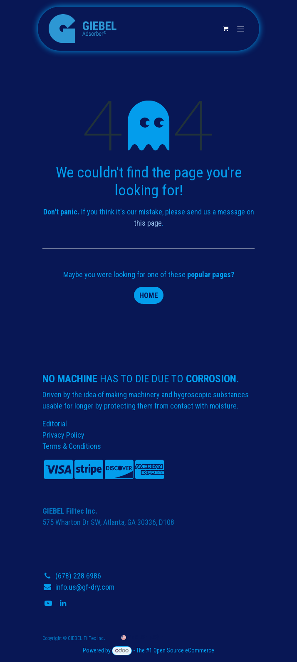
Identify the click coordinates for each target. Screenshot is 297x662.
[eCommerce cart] (225, 28)
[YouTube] (49, 603)
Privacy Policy (63, 435)
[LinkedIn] (64, 603)
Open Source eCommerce (183, 650)
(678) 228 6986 (78, 575)
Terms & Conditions (71, 446)
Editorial (54, 423)
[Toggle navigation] (240, 29)
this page (148, 223)
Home (148, 295)
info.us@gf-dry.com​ (84, 587)
